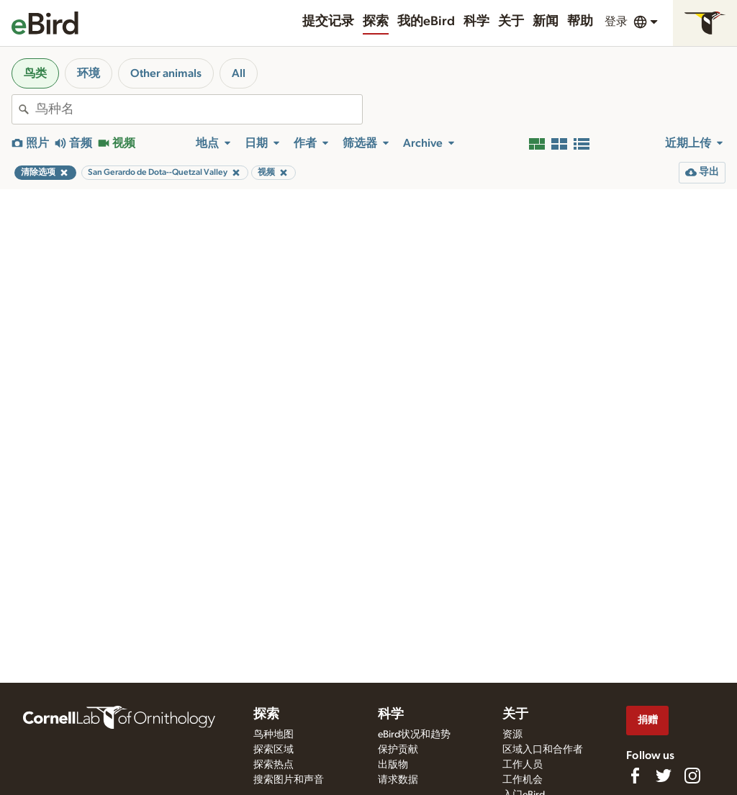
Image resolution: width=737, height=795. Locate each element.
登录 (616, 21)
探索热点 (273, 765)
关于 (511, 21)
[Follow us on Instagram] (692, 775)
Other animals (166, 73)
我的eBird (426, 21)
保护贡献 (398, 750)
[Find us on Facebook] (634, 775)
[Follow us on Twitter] (663, 775)
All (238, 73)
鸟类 (35, 73)
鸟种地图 (273, 735)
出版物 (393, 765)
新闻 (546, 21)
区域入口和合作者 (542, 750)
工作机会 (522, 780)
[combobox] (198, 109)
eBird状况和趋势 (414, 735)
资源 (512, 735)
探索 (376, 21)
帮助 (580, 21)
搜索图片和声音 (288, 780)
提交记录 (328, 21)
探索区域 (273, 750)
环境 (88, 73)
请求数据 (398, 780)
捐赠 (648, 719)
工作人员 (522, 765)
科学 (476, 21)
